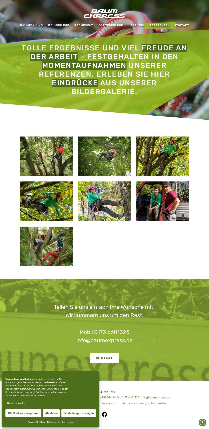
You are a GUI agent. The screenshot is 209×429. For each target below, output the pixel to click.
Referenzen (159, 25)
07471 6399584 (102, 397)
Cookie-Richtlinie (36, 422)
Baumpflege (58, 25)
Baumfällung (31, 25)
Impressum (68, 422)
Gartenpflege (111, 25)
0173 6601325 (111, 332)
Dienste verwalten (16, 403)
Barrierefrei (158, 403)
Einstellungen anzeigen (78, 413)
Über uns (136, 25)
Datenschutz (53, 422)
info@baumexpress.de (104, 340)
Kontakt (182, 25)
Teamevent (84, 25)
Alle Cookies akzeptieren (23, 413)
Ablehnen (51, 413)
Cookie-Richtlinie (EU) (135, 403)
